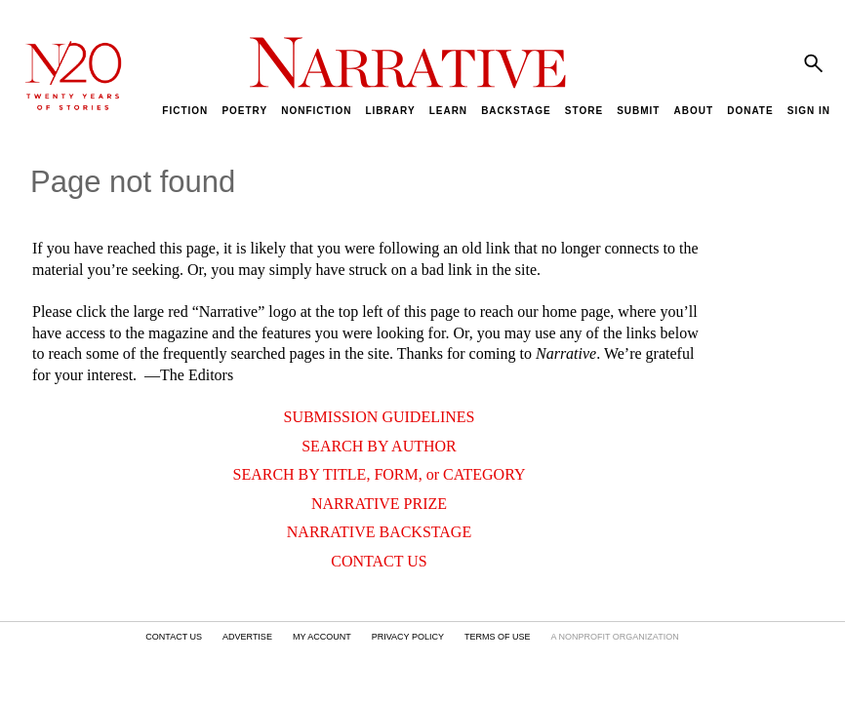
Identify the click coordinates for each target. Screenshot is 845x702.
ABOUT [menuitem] (694, 110)
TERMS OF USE (497, 637)
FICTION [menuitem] (185, 110)
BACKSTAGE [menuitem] (516, 110)
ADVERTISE (247, 637)
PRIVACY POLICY (408, 637)
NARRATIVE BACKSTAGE (379, 532)
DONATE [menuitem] (750, 110)
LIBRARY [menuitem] (390, 110)
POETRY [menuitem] (244, 110)
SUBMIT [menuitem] (638, 110)
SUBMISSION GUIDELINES (378, 417)
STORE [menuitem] (584, 110)
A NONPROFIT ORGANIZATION (614, 637)
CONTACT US (378, 561)
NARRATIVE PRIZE (379, 503)
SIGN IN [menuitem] (808, 110)
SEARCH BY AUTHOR (379, 446)
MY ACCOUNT (322, 637)
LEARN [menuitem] (448, 110)
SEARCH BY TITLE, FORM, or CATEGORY (378, 474)
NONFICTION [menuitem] (316, 110)
